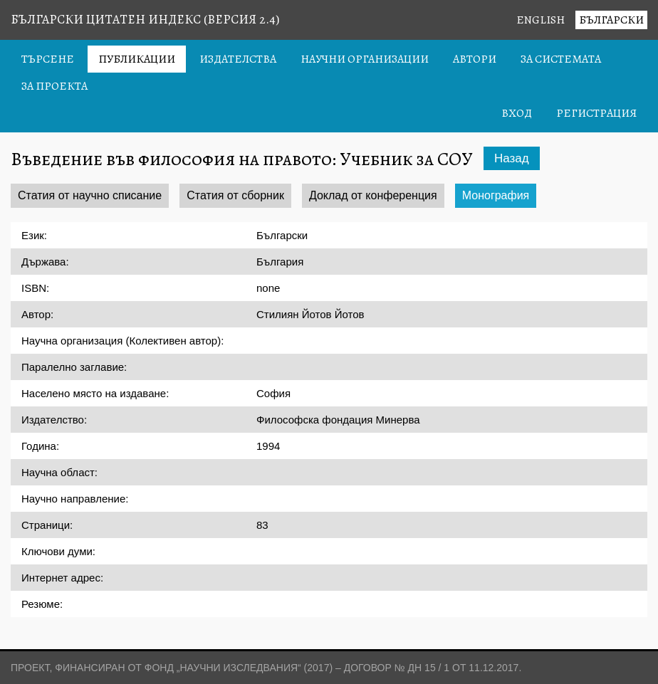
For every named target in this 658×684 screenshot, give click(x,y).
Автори (474, 59)
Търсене (47, 59)
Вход (516, 113)
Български (611, 20)
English (540, 20)
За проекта (54, 86)
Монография (496, 195)
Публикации (136, 59)
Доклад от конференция (373, 195)
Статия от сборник (235, 195)
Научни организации (365, 59)
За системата (561, 59)
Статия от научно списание (90, 195)
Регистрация (596, 113)
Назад (511, 158)
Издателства (237, 59)
